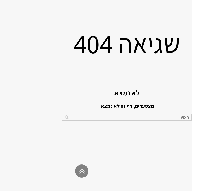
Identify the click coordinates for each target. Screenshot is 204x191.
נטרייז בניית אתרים (167, 184)
